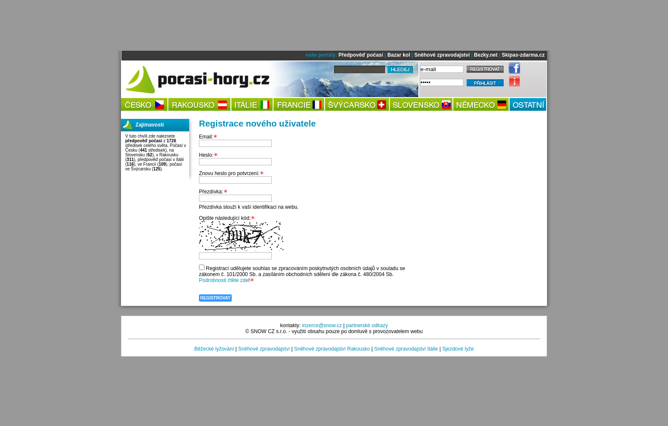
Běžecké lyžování (214, 349)
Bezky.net (486, 55)
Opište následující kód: (224, 218)
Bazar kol (398, 55)
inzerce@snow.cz (322, 325)
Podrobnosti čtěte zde (223, 280)
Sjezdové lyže (458, 349)
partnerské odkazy (367, 325)
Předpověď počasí (360, 55)
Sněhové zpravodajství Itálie (406, 349)
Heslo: (206, 155)
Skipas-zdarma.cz (523, 55)
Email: (206, 137)
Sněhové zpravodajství (442, 55)
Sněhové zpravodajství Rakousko (332, 349)
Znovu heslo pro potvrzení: (229, 173)
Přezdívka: (211, 192)
